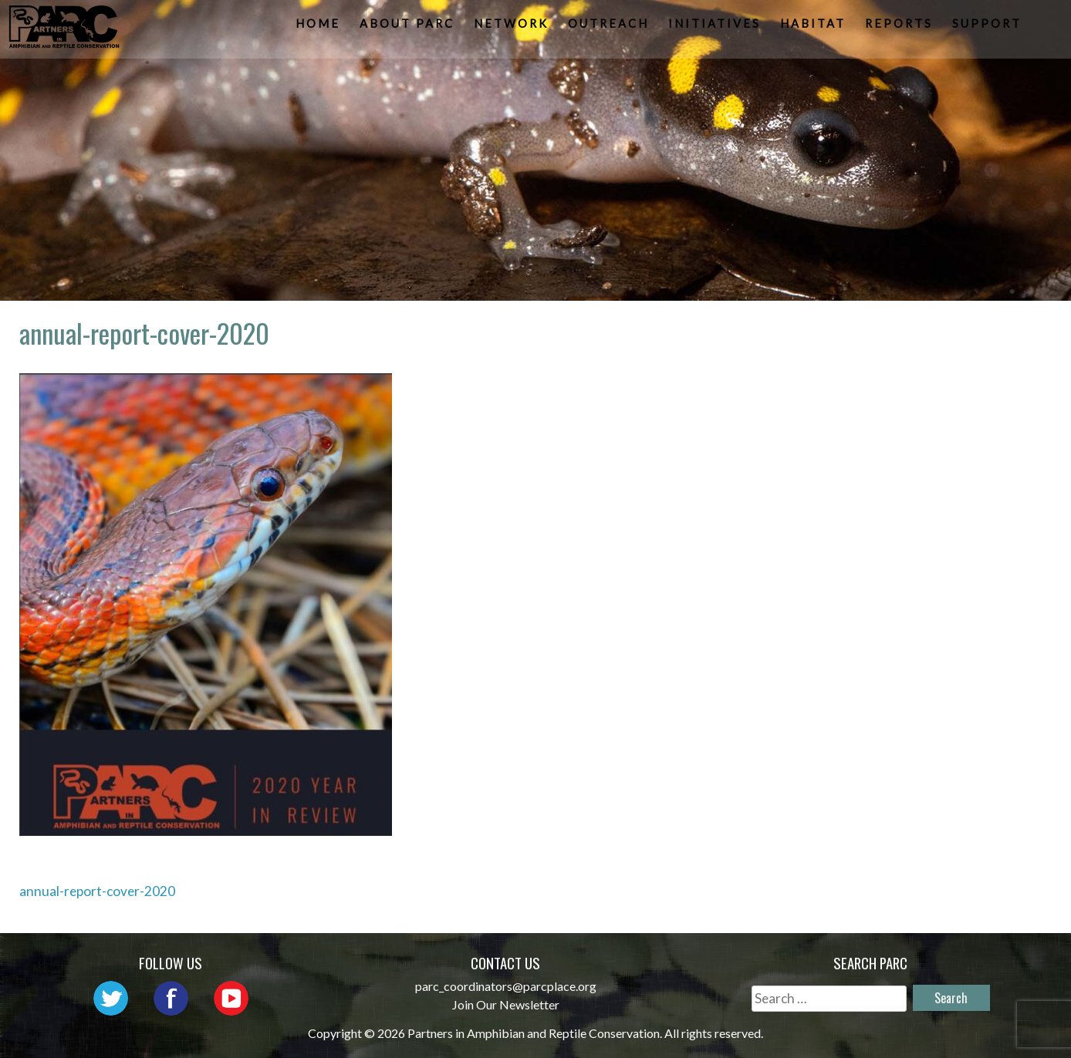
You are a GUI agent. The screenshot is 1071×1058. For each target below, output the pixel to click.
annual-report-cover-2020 (97, 891)
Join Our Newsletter (505, 1004)
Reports (900, 27)
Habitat (814, 27)
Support (988, 27)
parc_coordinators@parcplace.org (505, 986)
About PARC (408, 27)
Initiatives (716, 27)
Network (512, 27)
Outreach (609, 27)
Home (319, 27)
